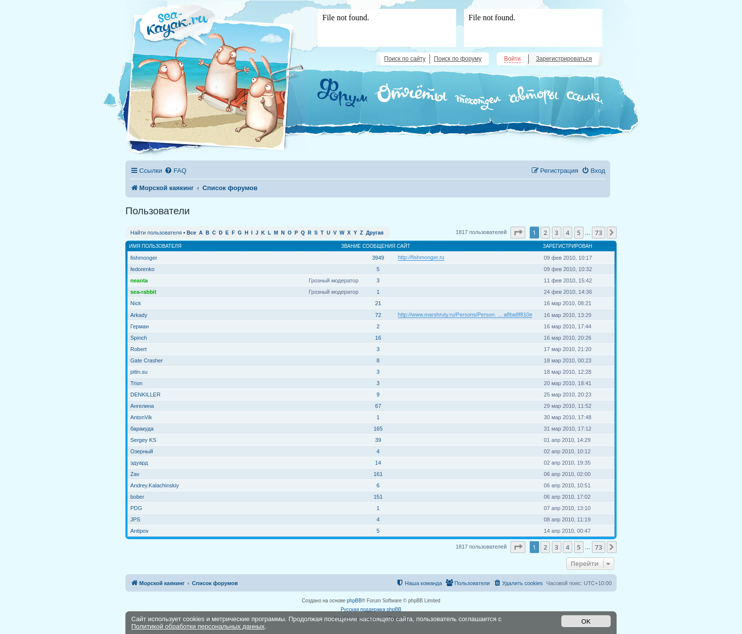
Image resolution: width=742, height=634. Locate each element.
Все (191, 233)
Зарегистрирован (567, 246)
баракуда (142, 429)
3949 (378, 258)
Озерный (141, 451)
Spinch (138, 338)
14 (378, 463)
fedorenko (142, 269)
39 (378, 440)
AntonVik (141, 417)
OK (586, 621)
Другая (375, 233)
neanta (139, 280)
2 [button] (545, 232)
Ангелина (142, 406)
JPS (135, 519)
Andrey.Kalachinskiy (154, 485)
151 (378, 497)
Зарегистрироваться (564, 58)
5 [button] (579, 232)
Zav (134, 474)
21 (378, 303)
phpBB (354, 600)
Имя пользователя (155, 246)
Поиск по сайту (405, 58)
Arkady (138, 315)
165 (378, 429)
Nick (135, 303)
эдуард (139, 463)
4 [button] (567, 232)
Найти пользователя (156, 233)
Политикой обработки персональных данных (198, 626)
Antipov (139, 531)
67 (378, 406)
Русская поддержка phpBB (371, 609)
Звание (351, 246)
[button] (517, 232)
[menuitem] (175, 170)
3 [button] (556, 232)
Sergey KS (143, 440)
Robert (138, 349)
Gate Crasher (146, 360)
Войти (512, 58)
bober (137, 497)
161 (378, 474)
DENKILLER (145, 394)
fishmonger (143, 258)
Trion (136, 383)
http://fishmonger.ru (421, 257)
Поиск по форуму (457, 58)
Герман (139, 326)
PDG (136, 508)
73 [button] (598, 232)
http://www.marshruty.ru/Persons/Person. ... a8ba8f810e (465, 314)
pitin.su (139, 372)
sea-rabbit (143, 292)
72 (378, 315)
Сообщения (378, 246)
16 (378, 338)
